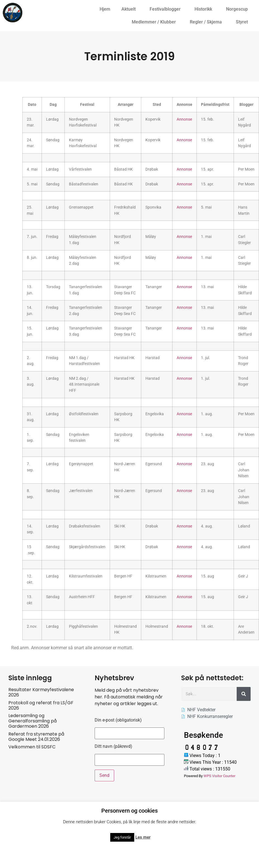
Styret (243, 22)
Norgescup (238, 9)
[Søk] (244, 694)
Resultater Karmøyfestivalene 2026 (41, 692)
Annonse (184, 119)
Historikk (205, 9)
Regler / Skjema (207, 22)
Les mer (142, 837)
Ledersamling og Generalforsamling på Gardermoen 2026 (32, 720)
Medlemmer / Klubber (155, 22)
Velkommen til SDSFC (32, 747)
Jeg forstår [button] (122, 837)
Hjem (105, 9)
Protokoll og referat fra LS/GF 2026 (40, 705)
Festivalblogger (166, 9)
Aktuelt (129, 9)
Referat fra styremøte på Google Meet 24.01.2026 (36, 737)
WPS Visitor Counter (219, 776)
